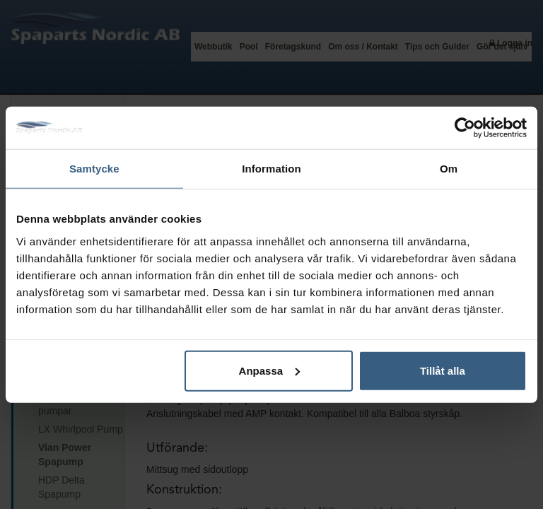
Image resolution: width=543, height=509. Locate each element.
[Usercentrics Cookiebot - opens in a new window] (465, 128)
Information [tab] (271, 169)
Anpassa (269, 370)
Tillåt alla (442, 370)
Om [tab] (448, 169)
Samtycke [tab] (94, 169)
